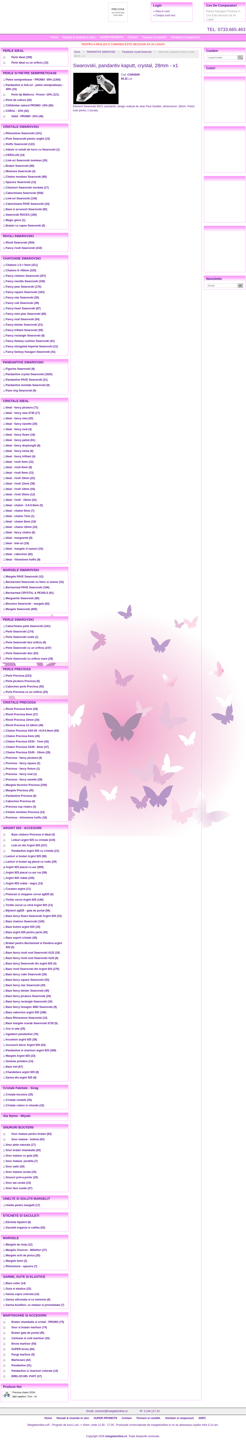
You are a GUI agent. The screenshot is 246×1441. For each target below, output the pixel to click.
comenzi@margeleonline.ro (111, 1411)
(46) (27, 116)
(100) (21, 214)
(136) (21, 198)
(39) (22, 303)
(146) (25, 899)
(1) (33, 149)
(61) (20, 440)
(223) (19, 675)
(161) (28, 626)
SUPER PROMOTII (111, 37)
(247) (28, 647)
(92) (26, 209)
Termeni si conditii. (154, 37)
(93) (32, 730)
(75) (38, 1322)
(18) (26, 817)
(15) (30, 62)
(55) (24, 330)
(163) (25, 292)
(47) (27, 747)
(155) (20, 878)
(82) (28, 603)
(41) (30, 341)
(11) (18, 888)
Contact (133, 37)
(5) (24, 505)
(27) (22, 714)
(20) (19, 100)
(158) (22, 57)
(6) (21, 390)
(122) (20, 144)
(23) (21, 1055)
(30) (27, 932)
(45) (23, 736)
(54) (22, 319)
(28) (22, 709)
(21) (24, 324)
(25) (27, 692)
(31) (22, 1365)
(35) (19, 1100)
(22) (20, 478)
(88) (26, 176)
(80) (29, 105)
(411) (22, 265)
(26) (22, 297)
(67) (14, 1066)
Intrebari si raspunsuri (185, 37)
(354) (20, 242)
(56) (28, 910)
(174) (20, 631)
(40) (24, 725)
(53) (27, 979)
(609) (25, 867)
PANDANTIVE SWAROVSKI (101, 52)
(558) (24, 193)
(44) (20, 489)
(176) (23, 286)
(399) (31, 1050)
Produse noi (12, 1387)
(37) (26, 1250)
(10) (24, 548)
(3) (21, 806)
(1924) (29, 374)
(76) (22, 1034)
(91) (30, 592)
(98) (26, 856)
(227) (29, 845)
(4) (20, 171)
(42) (17, 110)
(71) (22, 407)
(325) (21, 270)
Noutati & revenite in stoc (79, 37)
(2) (23, 763)
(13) (21, 182)
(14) (15, 155)
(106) (25, 281)
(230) (26, 785)
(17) (27, 187)
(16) (20, 434)
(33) (34, 916)
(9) (23, 559)
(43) (27, 741)
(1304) (33, 79)
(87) (23, 308)
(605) (21, 609)
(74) (29, 1327)
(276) (32, 969)
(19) (21, 521)
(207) (26, 275)
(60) (20, 165)
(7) (20, 510)
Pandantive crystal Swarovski (136, 52)
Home (54, 37)
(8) (25, 335)
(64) (23, 1349)
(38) (20, 483)
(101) (24, 133)
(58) (26, 872)
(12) (20, 461)
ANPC (202, 1418)
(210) (33, 840)
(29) (29, 658)
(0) (25, 225)
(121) (35, 94)
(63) (22, 653)
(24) (28, 203)
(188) (26, 1012)
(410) (24, 248)
